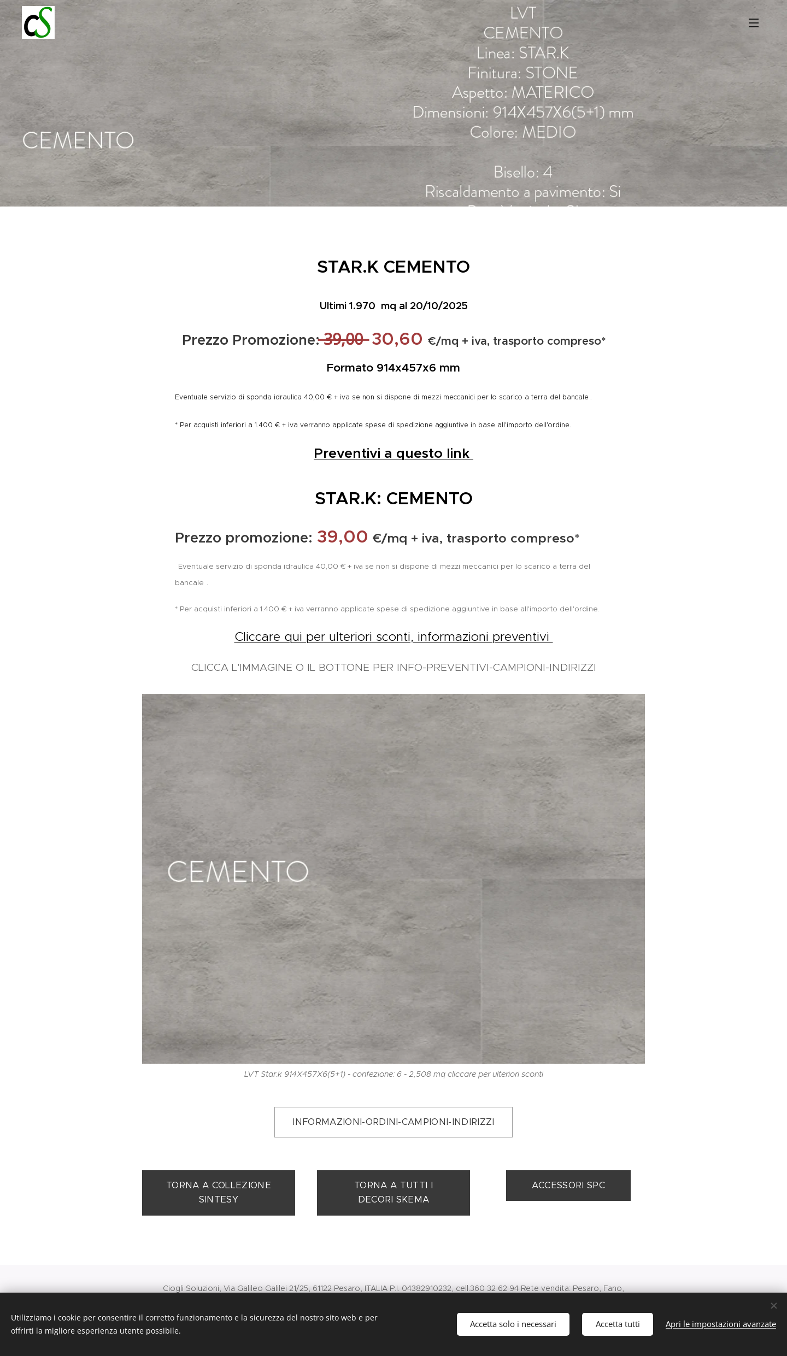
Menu (754, 22)
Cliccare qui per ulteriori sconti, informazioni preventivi (393, 636)
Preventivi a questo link (393, 453)
